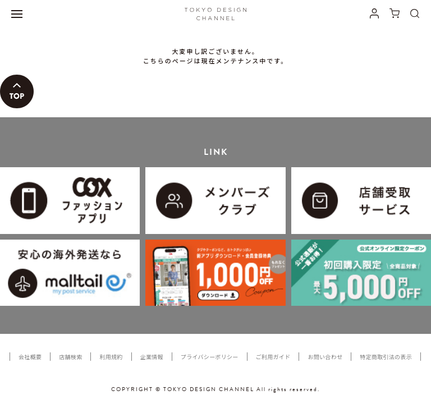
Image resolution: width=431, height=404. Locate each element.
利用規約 (110, 356)
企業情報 (151, 356)
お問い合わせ (325, 356)
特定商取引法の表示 (386, 356)
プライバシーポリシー (210, 356)
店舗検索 (70, 356)
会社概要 (30, 356)
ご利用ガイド (273, 356)
